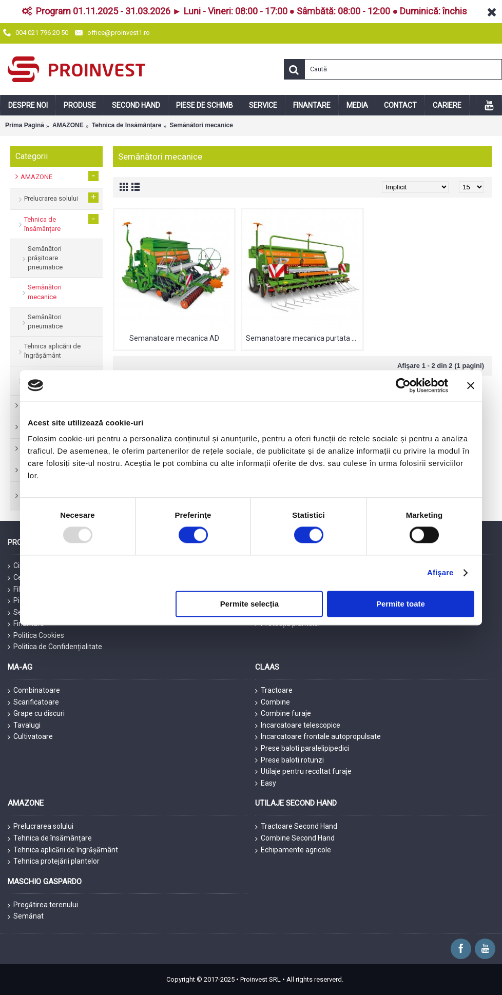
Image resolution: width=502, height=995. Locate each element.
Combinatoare (34, 690)
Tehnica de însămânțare (127, 125)
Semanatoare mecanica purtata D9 (303, 338)
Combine (272, 702)
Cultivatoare (30, 737)
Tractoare (274, 690)
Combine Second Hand (295, 838)
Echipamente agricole (293, 850)
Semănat (26, 916)
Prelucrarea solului (40, 826)
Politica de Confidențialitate (55, 646)
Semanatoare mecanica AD (174, 338)
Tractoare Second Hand (296, 826)
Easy (265, 783)
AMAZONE (68, 125)
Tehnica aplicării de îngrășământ (63, 850)
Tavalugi (24, 725)
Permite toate (400, 603)
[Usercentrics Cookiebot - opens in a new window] (403, 385)
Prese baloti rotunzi (289, 760)
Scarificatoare (33, 702)
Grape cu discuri (36, 713)
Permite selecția (249, 603)
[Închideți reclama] (470, 385)
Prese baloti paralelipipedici (302, 748)
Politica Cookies (36, 635)
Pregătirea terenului (43, 905)
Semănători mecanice (201, 125)
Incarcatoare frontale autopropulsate (318, 737)
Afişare (440, 573)
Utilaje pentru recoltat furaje (303, 771)
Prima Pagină (24, 125)
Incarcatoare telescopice (297, 725)
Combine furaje (283, 713)
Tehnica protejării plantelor (54, 861)
